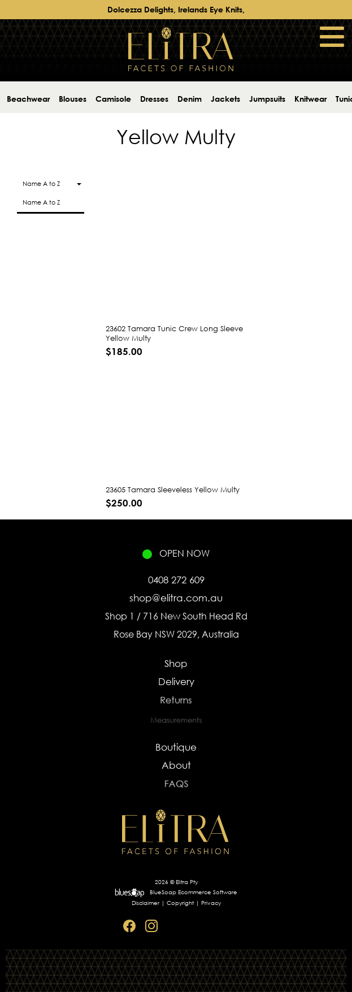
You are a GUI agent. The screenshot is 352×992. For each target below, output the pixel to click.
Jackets (225, 98)
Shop (176, 663)
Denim (189, 98)
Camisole (113, 98)
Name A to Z (41, 202)
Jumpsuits (267, 98)
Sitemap (218, 926)
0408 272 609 (176, 580)
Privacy (211, 903)
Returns (176, 702)
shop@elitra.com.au (176, 598)
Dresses (154, 98)
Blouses (72, 98)
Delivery (176, 682)
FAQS (176, 786)
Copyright (180, 903)
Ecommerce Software (207, 892)
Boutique (176, 747)
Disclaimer (145, 903)
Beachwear (28, 98)
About (176, 766)
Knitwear (310, 98)
